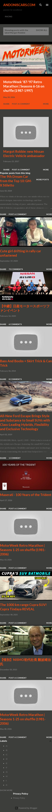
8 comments (15, 379)
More (46, 104)
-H (6, 776)
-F (6, 768)
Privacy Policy (19, 798)
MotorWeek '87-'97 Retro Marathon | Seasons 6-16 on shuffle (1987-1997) (23, 86)
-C (6, 755)
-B (6, 750)
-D (6, 759)
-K (6, 785)
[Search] (40, 5)
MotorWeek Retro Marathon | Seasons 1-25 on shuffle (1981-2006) (22, 549)
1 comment (15, 458)
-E (6, 763)
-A (6, 746)
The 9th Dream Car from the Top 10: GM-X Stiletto (16, 181)
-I (6, 781)
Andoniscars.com (19, 5)
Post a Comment (21, 104)
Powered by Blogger (26, 808)
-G (6, 772)
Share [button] (6, 104)
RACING (8, 16)
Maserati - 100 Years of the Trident (25, 495)
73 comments (16, 269)
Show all (41, 30)
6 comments (15, 324)
